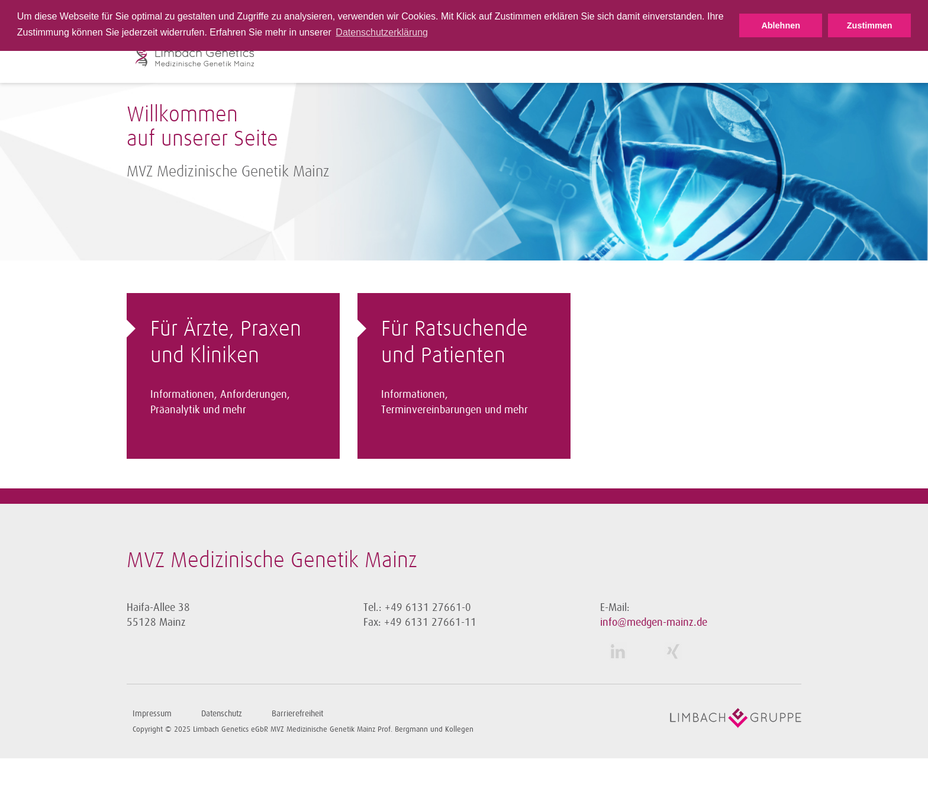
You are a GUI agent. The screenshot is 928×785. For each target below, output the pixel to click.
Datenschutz (221, 714)
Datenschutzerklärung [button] (382, 32)
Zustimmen (869, 25)
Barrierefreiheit (297, 714)
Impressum (152, 714)
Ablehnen (780, 25)
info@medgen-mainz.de (653, 622)
